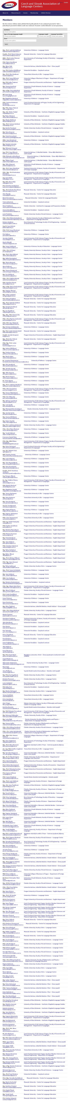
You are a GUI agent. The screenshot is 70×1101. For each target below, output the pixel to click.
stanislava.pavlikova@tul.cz (11, 620)
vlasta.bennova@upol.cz (10, 264)
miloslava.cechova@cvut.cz (11, 917)
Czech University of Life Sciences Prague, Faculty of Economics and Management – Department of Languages (44, 173)
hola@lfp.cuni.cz (8, 67)
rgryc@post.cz (7, 452)
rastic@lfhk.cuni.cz (8, 1043)
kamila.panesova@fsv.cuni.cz (11, 129)
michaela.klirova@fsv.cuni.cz (11, 884)
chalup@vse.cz (7, 523)
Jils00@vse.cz (7, 555)
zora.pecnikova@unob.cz (10, 503)
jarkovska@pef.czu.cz (9, 320)
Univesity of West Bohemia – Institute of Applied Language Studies (44, 112)
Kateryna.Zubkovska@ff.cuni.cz (12, 716)
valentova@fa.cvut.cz (9, 547)
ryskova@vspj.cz (8, 648)
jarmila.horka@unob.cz (10, 414)
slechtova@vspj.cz (8, 652)
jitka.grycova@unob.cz (9, 374)
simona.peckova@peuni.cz (11, 738)
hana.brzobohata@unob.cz (11, 468)
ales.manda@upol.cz (9, 823)
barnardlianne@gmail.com (11, 790)
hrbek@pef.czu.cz (8, 179)
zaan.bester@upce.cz (9, 628)
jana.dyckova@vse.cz (9, 543)
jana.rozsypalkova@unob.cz (11, 464)
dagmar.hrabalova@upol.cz (11, 815)
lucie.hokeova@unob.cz (10, 460)
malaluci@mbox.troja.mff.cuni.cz (12, 720)
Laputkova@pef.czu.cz (9, 402)
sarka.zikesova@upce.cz (10, 117)
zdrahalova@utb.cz (8, 515)
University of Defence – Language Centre (36, 50)
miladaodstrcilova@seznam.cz (12, 587)
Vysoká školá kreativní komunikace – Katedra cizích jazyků (42, 671)
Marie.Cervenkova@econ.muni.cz (13, 199)
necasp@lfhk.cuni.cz (9, 888)
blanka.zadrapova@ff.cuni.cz (11, 692)
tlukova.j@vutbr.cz (8, 109)
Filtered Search (15, 13)
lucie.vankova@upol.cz (9, 782)
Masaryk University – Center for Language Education (40, 54)
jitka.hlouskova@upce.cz (10, 624)
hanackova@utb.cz (8, 700)
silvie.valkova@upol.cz (9, 255)
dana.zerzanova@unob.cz (10, 603)
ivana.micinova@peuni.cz (10, 79)
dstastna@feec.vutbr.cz (10, 292)
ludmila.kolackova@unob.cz (11, 51)
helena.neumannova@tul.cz (11, 766)
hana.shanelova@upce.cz (10, 169)
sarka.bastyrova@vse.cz (10, 551)
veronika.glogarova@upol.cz (11, 754)
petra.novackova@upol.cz (10, 806)
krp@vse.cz (6, 336)
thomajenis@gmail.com (10, 1095)
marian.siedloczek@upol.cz (11, 855)
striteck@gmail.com (9, 668)
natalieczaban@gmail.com (11, 827)
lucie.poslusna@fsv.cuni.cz (11, 215)
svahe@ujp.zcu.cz (8, 125)
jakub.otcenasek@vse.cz (10, 762)
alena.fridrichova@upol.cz (10, 802)
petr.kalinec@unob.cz (9, 235)
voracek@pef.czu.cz (9, 239)
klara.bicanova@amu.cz (10, 746)
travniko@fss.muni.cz (9, 636)
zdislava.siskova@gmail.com (11, 559)
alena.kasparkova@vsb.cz (10, 1031)
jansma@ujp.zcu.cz (8, 1005)
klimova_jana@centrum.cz (11, 153)
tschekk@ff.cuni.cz (8, 977)
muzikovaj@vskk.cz (9, 672)
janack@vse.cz (7, 527)
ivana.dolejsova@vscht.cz (10, 778)
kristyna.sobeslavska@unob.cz (12, 328)
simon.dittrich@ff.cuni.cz (10, 973)
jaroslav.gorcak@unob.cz (10, 370)
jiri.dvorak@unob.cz (9, 896)
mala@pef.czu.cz (8, 183)
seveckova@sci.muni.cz (10, 191)
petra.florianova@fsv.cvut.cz (11, 448)
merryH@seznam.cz (9, 63)
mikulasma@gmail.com (10, 243)
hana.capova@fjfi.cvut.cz (10, 904)
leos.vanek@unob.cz (9, 406)
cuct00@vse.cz (7, 774)
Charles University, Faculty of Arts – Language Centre (43, 409)
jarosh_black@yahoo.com (10, 851)
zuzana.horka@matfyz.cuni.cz (12, 724)
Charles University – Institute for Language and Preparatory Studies (44, 206)
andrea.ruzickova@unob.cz (11, 350)
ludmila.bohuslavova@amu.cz (12, 835)
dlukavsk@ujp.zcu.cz (9, 145)
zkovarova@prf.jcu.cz (9, 88)
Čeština (61, 2)
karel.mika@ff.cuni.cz (9, 969)
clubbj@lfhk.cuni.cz (8, 1047)
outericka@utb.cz (8, 696)
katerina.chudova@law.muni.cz (12, 1087)
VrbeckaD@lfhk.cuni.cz (10, 863)
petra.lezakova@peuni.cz (10, 875)
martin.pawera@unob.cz (10, 378)
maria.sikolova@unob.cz (10, 430)
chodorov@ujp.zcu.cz (9, 1067)
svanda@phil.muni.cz (9, 195)
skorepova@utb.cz (8, 495)
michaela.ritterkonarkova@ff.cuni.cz (14, 410)
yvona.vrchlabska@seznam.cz (12, 571)
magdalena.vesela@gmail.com (12, 491)
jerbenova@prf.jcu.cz (9, 165)
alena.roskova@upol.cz (10, 268)
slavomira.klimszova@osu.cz (11, 1039)
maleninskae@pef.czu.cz (10, 1017)
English (66, 2)
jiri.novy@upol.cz (8, 251)
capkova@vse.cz (8, 84)
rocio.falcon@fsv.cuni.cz (10, 957)
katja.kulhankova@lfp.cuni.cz (11, 993)
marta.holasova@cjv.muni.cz (11, 55)
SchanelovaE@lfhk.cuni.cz (10, 859)
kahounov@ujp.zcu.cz (9, 1021)
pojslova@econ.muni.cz (10, 616)
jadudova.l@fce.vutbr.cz (10, 684)
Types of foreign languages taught (13, 34)
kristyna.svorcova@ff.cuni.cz (11, 680)
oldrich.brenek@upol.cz (10, 280)
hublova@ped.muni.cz (9, 304)
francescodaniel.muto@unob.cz (12, 438)
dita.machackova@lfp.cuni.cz (11, 997)
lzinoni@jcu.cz (7, 818)
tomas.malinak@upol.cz (10, 831)
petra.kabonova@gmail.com (11, 92)
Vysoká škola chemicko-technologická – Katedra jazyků (41, 777)
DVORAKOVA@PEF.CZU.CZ (10, 444)
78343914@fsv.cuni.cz (10, 839)
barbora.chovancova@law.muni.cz (13, 925)
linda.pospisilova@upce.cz (11, 595)
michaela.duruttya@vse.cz (11, 770)
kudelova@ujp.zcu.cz (9, 1013)
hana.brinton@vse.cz (9, 892)
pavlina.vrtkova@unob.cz (10, 354)
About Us (5, 13)
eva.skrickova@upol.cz (9, 276)
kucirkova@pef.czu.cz (9, 346)
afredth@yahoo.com (9, 487)
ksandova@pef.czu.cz (9, 175)
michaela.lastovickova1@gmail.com (13, 157)
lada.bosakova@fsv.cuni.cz (11, 945)
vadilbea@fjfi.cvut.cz (9, 1063)
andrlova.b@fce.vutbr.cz (10, 223)
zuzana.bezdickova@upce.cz (11, 211)
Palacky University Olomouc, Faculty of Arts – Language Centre (43, 250)
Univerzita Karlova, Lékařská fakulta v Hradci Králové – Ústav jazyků (45, 606)
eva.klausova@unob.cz (9, 507)
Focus (5, 38)
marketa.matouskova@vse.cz (12, 531)
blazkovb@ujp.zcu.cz (9, 121)
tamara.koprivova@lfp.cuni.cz (12, 989)
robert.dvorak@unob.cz (10, 422)
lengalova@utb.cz (8, 750)
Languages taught (43, 34)
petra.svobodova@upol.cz (10, 798)
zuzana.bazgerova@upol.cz (11, 272)
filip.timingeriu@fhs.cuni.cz (11, 758)
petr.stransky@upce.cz (9, 632)
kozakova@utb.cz (8, 75)
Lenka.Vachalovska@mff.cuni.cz (12, 733)
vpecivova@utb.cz (8, 1051)
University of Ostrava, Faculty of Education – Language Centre (43, 246)
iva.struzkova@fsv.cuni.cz (10, 941)
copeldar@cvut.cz (8, 909)
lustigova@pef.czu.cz (9, 296)
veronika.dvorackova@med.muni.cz (13, 1079)
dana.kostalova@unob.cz (10, 847)
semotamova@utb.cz (9, 519)
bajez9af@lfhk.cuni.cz (9, 867)
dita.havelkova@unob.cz (10, 366)
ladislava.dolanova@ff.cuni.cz (12, 426)
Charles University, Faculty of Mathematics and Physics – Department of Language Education (44, 219)
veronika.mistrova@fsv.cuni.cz (12, 953)
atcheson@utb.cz (8, 499)
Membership (34, 13)
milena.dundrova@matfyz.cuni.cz (13, 961)
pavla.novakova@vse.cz (10, 539)
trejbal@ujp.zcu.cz (8, 113)
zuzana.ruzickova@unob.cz (11, 418)
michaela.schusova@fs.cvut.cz (12, 149)
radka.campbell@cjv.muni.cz (11, 933)
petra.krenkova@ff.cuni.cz (11, 929)
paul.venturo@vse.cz (9, 901)
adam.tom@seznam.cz (9, 434)
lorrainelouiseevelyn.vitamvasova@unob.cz (16, 362)
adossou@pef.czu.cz (9, 483)
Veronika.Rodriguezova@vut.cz (12, 843)
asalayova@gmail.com (9, 1099)
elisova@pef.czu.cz (8, 284)
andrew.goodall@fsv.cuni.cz (11, 949)
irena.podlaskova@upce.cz (11, 644)
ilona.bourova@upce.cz (10, 133)
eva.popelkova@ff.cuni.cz (10, 676)
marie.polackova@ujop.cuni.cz (12, 207)
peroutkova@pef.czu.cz (10, 712)
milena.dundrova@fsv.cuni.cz (11, 728)
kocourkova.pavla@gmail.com (12, 137)
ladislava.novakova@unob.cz (11, 386)
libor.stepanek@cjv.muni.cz (11, 324)
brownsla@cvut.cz (8, 1055)
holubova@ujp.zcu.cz (9, 1009)
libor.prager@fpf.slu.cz (9, 704)
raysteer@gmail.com (9, 880)
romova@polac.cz (8, 563)
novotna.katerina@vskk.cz (11, 708)
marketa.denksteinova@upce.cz (12, 583)
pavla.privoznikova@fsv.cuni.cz (12, 871)
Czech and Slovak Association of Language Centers (40, 5)
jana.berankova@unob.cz (10, 141)
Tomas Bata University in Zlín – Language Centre (39, 74)
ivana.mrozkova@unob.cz (10, 231)
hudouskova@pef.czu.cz (10, 288)
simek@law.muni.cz (9, 1091)
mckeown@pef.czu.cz (9, 1035)
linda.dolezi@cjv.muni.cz (10, 332)
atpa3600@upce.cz (9, 688)
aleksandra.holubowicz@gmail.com (13, 664)
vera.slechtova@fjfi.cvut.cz (11, 913)
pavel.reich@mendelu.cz (10, 656)
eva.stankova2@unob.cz (10, 579)
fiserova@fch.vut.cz (8, 59)
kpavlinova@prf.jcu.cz (9, 810)
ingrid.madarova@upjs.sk (10, 660)
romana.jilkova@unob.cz (10, 477)
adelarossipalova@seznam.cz (12, 260)
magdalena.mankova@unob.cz (12, 100)
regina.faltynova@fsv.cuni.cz (11, 965)
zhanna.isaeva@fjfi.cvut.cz (11, 1059)
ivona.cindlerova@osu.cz (10, 247)
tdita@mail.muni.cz (8, 340)
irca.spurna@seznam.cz (10, 382)
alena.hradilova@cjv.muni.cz (11, 300)
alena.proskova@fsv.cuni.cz (11, 591)
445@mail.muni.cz (8, 921)
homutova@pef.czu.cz (9, 1025)
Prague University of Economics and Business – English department (44, 82)
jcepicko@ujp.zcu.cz (9, 786)
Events (25, 13)
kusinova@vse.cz (8, 535)
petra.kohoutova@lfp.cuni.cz (11, 985)
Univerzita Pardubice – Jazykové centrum (36, 70)
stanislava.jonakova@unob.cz (12, 473)
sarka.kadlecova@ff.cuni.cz (11, 567)
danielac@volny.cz (8, 308)
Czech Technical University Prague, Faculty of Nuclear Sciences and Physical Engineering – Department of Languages (44, 904)
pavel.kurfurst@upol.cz (10, 794)
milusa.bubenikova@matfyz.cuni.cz (13, 219)
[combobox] (11, 32)
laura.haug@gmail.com (10, 96)
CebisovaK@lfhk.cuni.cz (10, 608)
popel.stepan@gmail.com (10, 161)
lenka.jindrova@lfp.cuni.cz (10, 981)
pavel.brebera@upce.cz (10, 640)
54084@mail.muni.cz (9, 1083)
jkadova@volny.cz (8, 227)
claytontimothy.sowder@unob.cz (12, 456)
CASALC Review (45, 13)
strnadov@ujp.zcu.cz (9, 1001)
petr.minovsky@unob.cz (10, 398)
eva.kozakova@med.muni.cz (11, 937)
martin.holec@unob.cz (9, 358)
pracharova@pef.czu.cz (10, 390)
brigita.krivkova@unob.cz (10, 511)
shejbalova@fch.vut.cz (9, 742)
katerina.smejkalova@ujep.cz (12, 187)
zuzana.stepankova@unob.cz (11, 394)
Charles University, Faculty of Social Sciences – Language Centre (43, 128)
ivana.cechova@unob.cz (10, 599)
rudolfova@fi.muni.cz (9, 312)
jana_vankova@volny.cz (10, 575)
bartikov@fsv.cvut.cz (9, 105)
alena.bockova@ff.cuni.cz (10, 612)
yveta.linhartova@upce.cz (10, 203)
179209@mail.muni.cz (9, 316)
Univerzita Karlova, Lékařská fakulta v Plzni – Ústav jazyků (42, 66)
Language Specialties (57, 34)
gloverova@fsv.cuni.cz (9, 1071)
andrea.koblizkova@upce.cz (11, 71)
